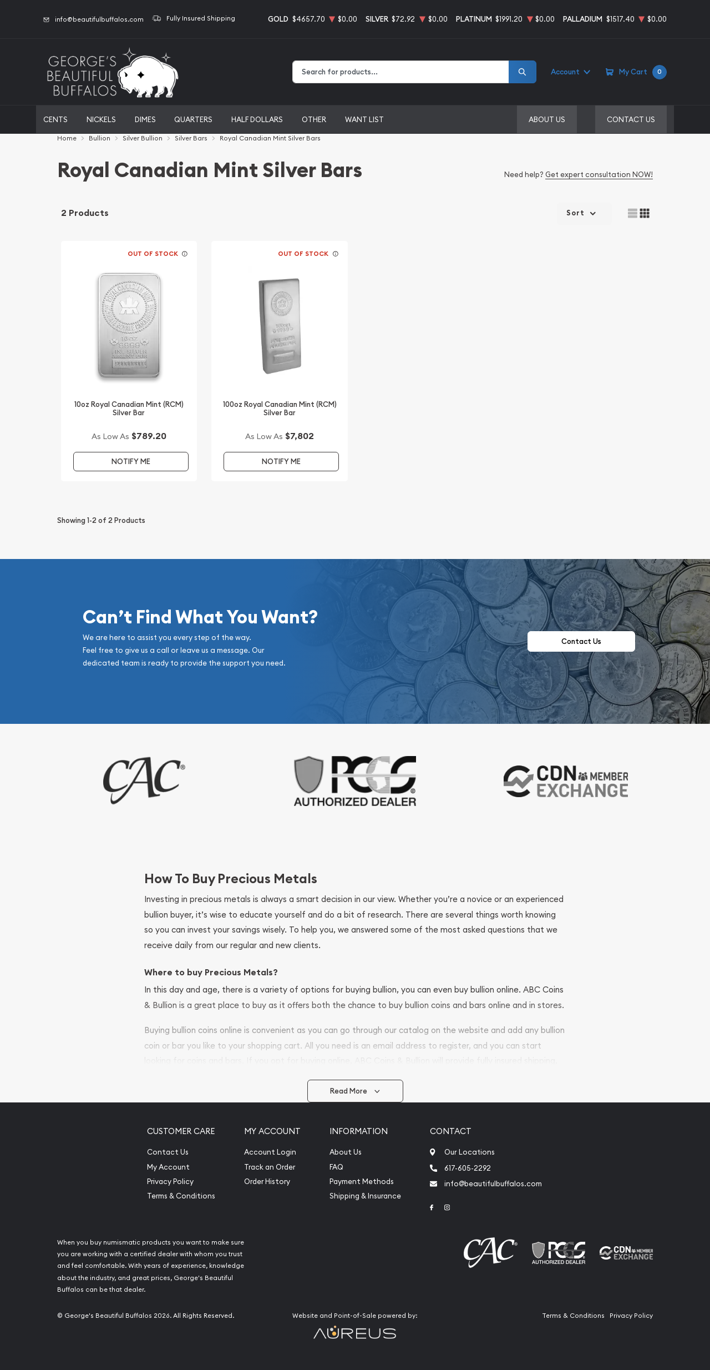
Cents (55, 119)
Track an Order (269, 1167)
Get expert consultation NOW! (599, 174)
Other (314, 119)
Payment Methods (361, 1181)
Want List (364, 119)
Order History (267, 1181)
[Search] (522, 72)
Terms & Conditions (181, 1196)
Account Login (270, 1152)
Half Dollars (257, 119)
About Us (547, 119)
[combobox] (400, 72)
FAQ (336, 1167)
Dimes (145, 119)
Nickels (101, 119)
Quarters (193, 119)
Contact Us (631, 119)
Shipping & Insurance (365, 1196)
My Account (168, 1167)
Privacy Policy (170, 1181)
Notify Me (130, 461)
